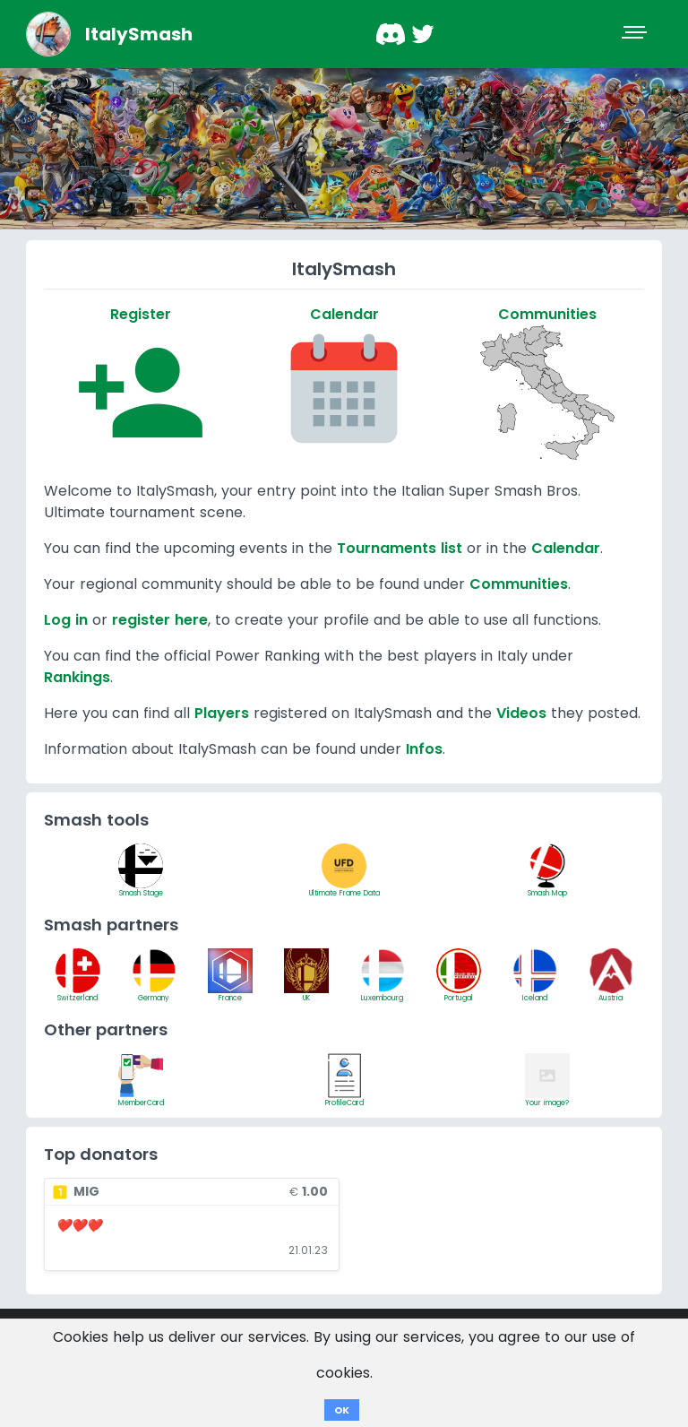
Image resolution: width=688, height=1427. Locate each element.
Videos (521, 713)
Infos (424, 749)
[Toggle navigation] (636, 34)
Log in (66, 620)
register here (160, 620)
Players (221, 713)
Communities (518, 584)
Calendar (565, 548)
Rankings (77, 677)
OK (341, 1410)
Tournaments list (399, 548)
